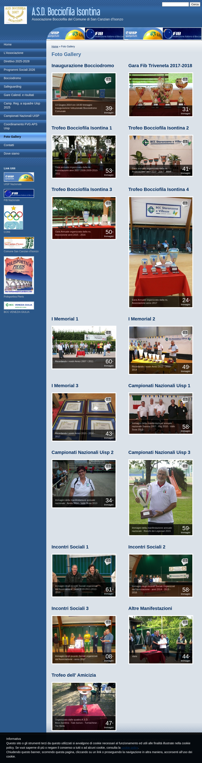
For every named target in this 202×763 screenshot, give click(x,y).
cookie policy (129, 747)
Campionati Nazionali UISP (21, 115)
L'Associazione (13, 53)
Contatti (9, 145)
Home (55, 46)
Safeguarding (12, 86)
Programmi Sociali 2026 (19, 69)
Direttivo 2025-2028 (16, 61)
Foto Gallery (12, 136)
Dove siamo (11, 153)
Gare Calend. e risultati (19, 95)
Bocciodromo (12, 78)
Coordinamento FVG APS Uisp (20, 126)
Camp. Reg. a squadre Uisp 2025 (22, 105)
